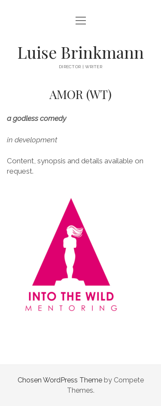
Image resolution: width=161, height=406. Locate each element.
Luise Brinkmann (80, 52)
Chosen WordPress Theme (60, 380)
